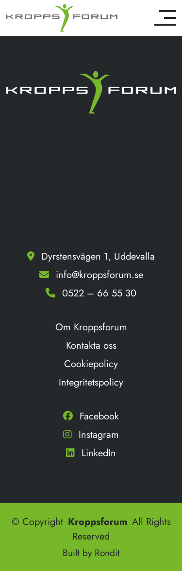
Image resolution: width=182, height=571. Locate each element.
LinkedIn (91, 453)
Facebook (91, 416)
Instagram (91, 435)
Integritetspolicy (91, 382)
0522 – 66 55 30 (99, 293)
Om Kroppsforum (91, 327)
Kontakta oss (91, 346)
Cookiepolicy (91, 364)
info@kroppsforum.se (99, 275)
